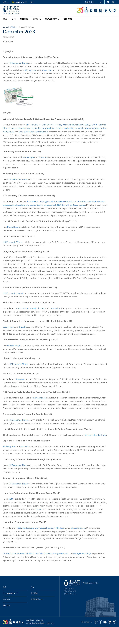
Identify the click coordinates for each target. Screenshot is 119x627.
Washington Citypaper (89, 128)
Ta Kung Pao (9, 446)
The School (9, 41)
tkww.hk (43, 157)
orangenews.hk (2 (82, 553)
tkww (39, 205)
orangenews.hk (60, 553)
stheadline (20, 205)
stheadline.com (78, 528)
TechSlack (52, 128)
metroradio (48, 205)
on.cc (82, 205)
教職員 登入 (89, 2)
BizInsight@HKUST (10, 593)
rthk (53, 201)
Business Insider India (95, 435)
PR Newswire (33, 124)
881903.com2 (62, 205)
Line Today (80, 201)
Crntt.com (74, 205)
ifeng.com (20, 379)
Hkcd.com (34, 553)
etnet (10, 131)
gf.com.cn (46, 70)
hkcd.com (60, 528)
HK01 (18, 528)
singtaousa (8, 205)
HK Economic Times (18, 63)
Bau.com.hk (22, 553)
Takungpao (44, 201)
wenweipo (31, 205)
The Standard (22, 308)
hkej (94, 201)
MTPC (48, 623)
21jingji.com (30, 70)
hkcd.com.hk (46, 553)
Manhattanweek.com (73, 124)
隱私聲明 (30, 620)
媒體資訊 (37, 19)
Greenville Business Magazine (33, 131)
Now (89, 201)
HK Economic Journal (13, 293)
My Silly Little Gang (36, 128)
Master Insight (14, 345)
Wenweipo (28, 157)
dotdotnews (32, 201)
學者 (5, 19)
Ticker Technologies (67, 128)
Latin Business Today (51, 124)
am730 (100, 201)
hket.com (50, 528)
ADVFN (94, 124)
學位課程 (24, 19)
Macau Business (18, 128)
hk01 (71, 201)
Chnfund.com (9, 553)
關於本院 (68, 19)
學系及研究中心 (52, 19)
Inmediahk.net (37, 308)
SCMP (11, 498)
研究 (13, 19)
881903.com (62, 201)
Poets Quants (13, 227)
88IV (87, 124)
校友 (32, 2)
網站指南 (39, 620)
